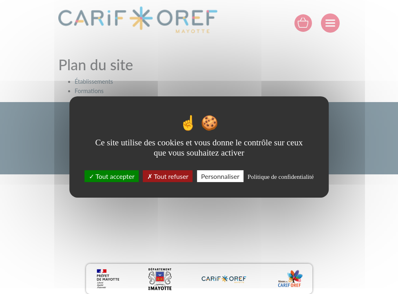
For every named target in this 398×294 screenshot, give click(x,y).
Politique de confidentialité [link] (281, 177)
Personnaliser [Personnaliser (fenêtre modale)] (220, 176)
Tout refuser (168, 176)
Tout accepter (112, 176)
